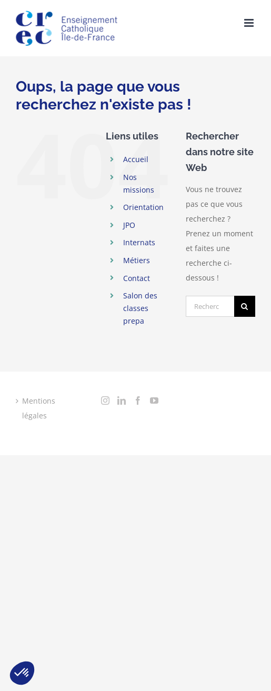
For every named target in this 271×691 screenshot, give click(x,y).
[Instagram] (105, 400)
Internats (139, 242)
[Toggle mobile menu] (249, 22)
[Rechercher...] (210, 306)
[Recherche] (244, 306)
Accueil (135, 159)
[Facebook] (138, 400)
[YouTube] (154, 400)
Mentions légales (38, 408)
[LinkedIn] (121, 400)
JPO (129, 225)
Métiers (136, 260)
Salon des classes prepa (140, 308)
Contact (136, 278)
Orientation (143, 207)
